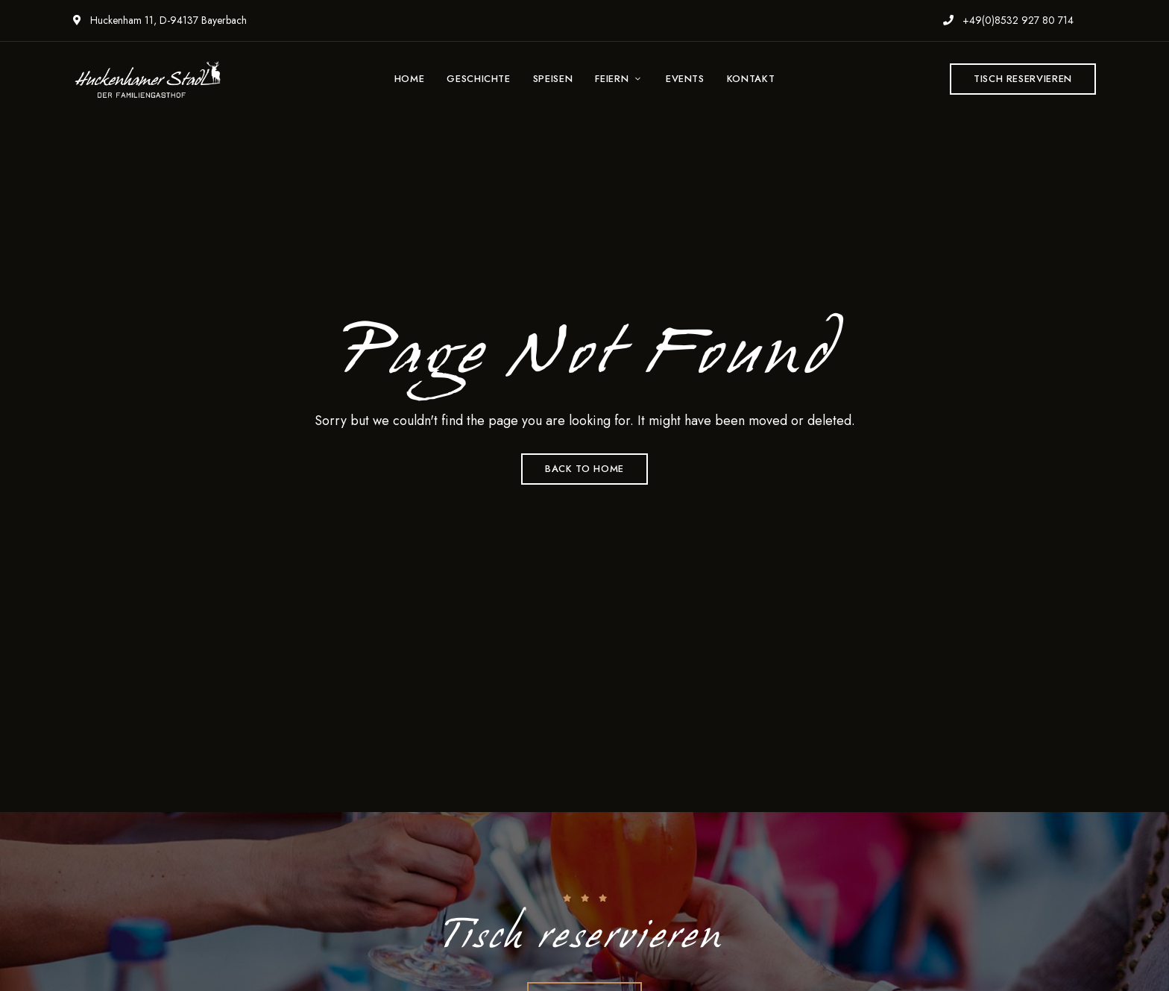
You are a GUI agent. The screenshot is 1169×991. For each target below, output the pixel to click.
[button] (1023, 79)
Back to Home (584, 469)
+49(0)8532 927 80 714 (1008, 20)
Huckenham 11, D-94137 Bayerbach (160, 20)
